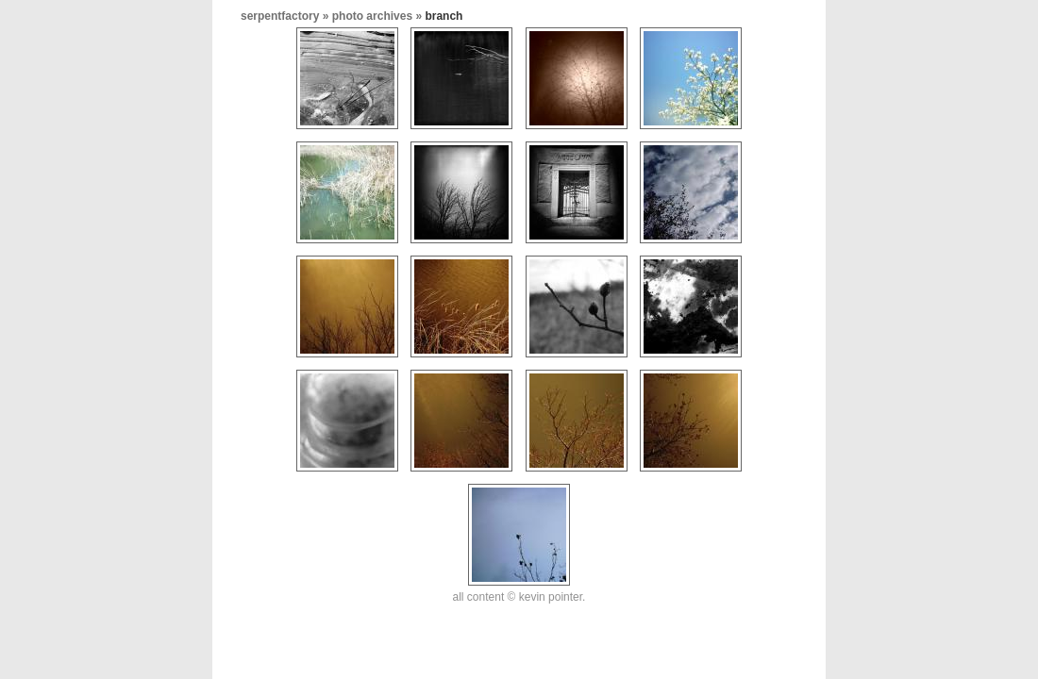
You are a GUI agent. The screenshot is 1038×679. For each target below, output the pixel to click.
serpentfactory (280, 16)
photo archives (372, 16)
